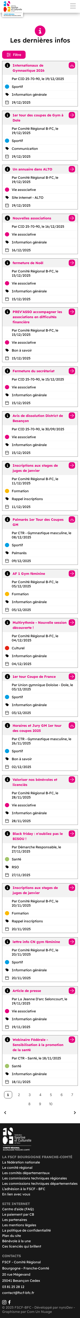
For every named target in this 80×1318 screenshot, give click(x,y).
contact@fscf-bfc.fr (18, 1293)
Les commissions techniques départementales (40, 1183)
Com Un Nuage (39, 1311)
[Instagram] (4, 1303)
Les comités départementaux (26, 1173)
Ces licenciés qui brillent (21, 1246)
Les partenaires (14, 1220)
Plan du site (11, 1236)
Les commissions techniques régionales (34, 1178)
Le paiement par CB (18, 1214)
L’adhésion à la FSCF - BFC (23, 1189)
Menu (73, 6)
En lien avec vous (16, 1194)
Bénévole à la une (16, 1241)
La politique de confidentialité (26, 1230)
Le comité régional (17, 1167)
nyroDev (66, 1307)
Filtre (14, 55)
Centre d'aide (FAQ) (18, 1209)
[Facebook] (9, 1303)
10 (50, 1104)
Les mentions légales (19, 1225)
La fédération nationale (21, 1162)
